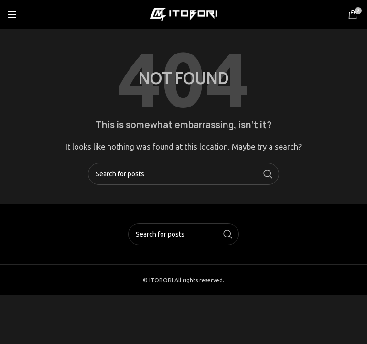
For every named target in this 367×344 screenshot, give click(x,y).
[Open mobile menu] (12, 14)
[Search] (183, 174)
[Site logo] (183, 14)
